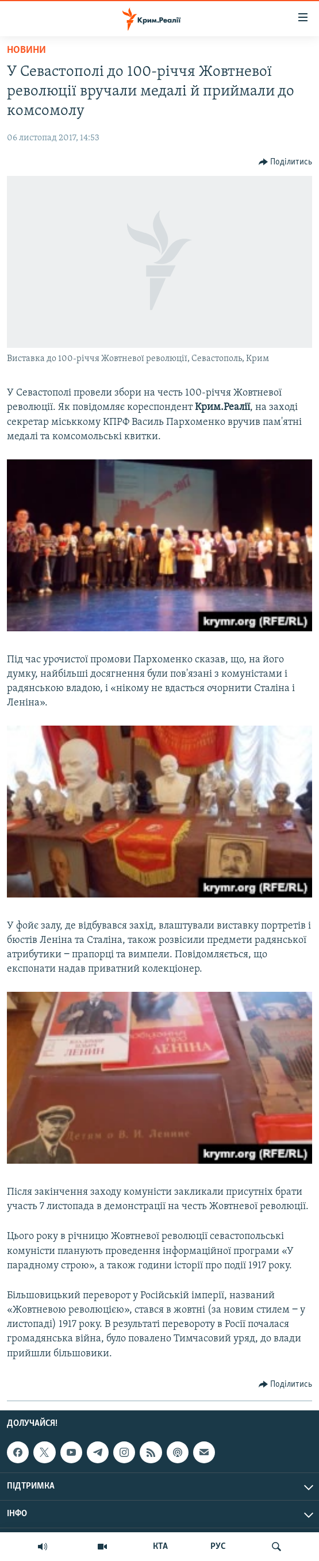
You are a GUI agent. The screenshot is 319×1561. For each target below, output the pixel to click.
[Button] (286, 162)
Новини (26, 50)
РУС (218, 1546)
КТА (160, 1546)
